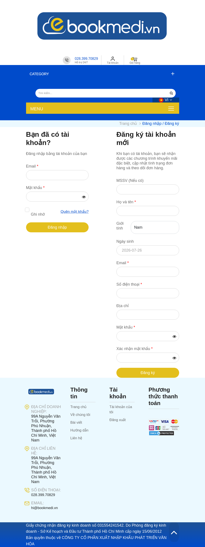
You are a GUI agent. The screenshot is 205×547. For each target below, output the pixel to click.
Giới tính (120, 225)
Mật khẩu (35, 187)
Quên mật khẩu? (74, 212)
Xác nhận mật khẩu (134, 348)
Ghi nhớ (38, 214)
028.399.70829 (86, 58)
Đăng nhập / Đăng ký (160, 123)
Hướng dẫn (80, 430)
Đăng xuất (118, 419)
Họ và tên (126, 202)
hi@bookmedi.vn (45, 507)
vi (165, 100)
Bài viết (76, 422)
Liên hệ (76, 438)
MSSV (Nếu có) (130, 180)
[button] (101, 74)
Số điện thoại (129, 284)
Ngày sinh (125, 241)
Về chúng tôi (81, 414)
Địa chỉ (122, 305)
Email (32, 166)
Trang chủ (79, 406)
